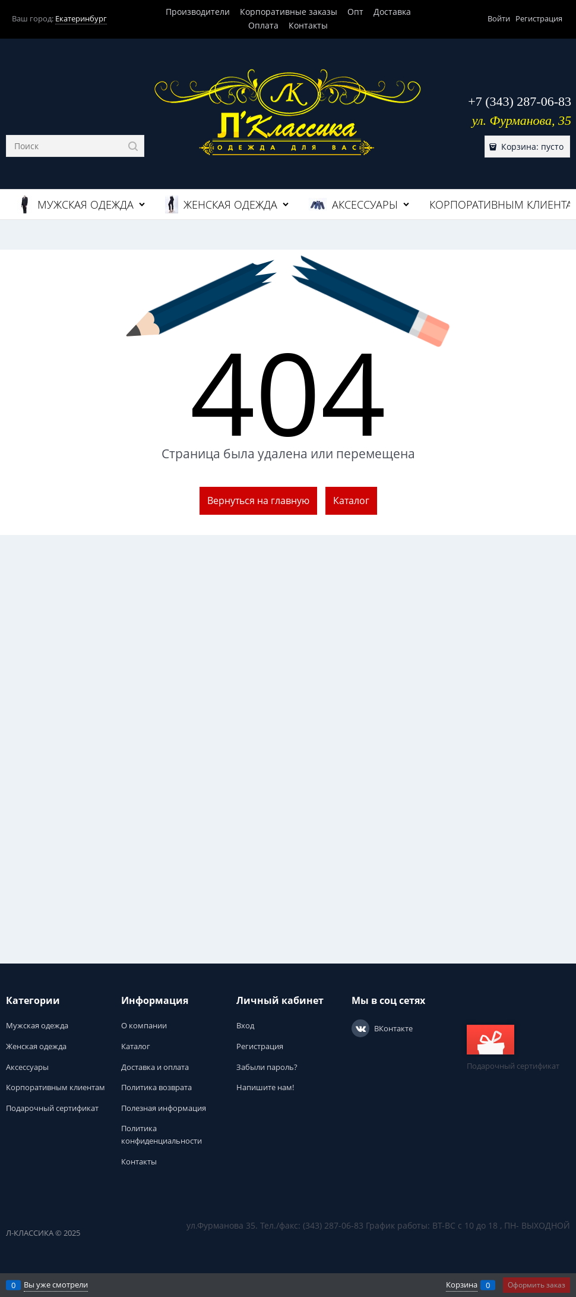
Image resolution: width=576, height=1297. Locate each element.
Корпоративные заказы (288, 11)
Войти (499, 18)
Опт (355, 11)
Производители (198, 11)
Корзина (461, 1284)
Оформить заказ (536, 1285)
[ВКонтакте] (360, 1028)
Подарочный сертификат (513, 1048)
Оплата (263, 25)
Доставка (392, 11)
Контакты (308, 25)
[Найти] (133, 146)
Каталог (351, 500)
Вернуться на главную (258, 500)
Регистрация (538, 18)
